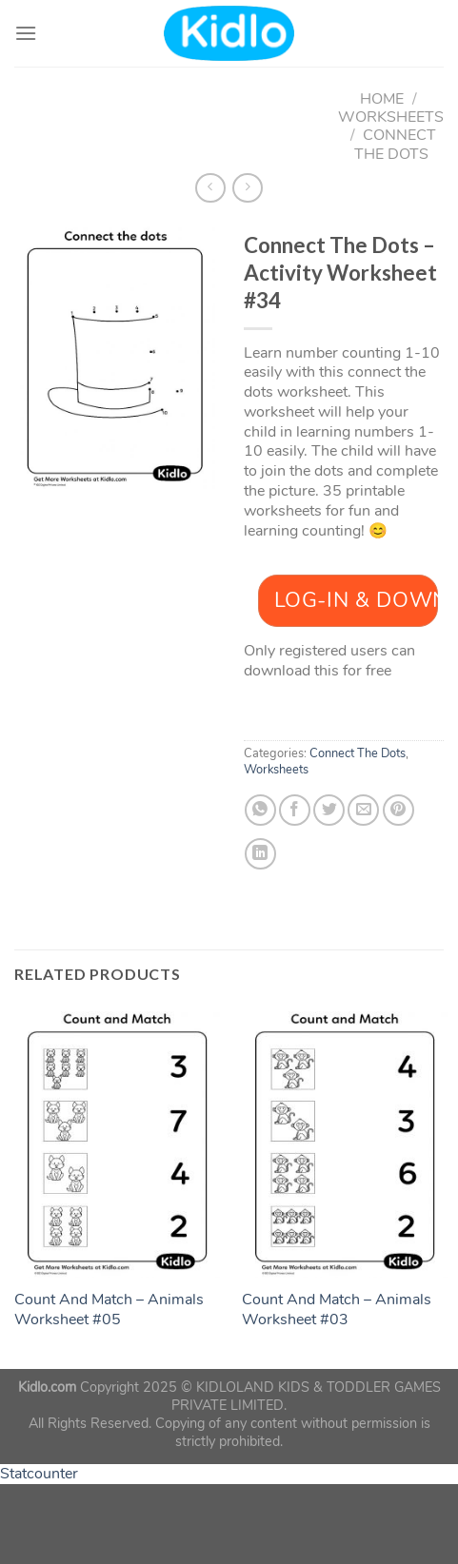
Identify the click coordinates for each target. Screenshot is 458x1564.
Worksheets (391, 117)
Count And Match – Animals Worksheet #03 (336, 1310)
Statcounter (39, 1473)
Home (382, 98)
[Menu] (25, 33)
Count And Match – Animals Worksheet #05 (109, 1310)
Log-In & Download (356, 600)
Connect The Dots (395, 144)
